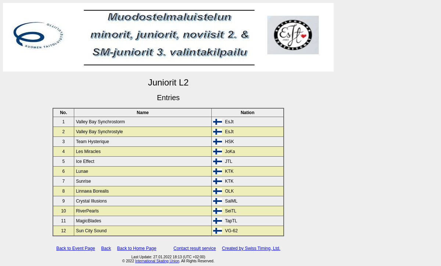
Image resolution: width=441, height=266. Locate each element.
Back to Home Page (137, 248)
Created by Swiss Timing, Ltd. (251, 248)
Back (106, 248)
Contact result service (194, 248)
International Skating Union (157, 261)
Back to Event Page (75, 248)
